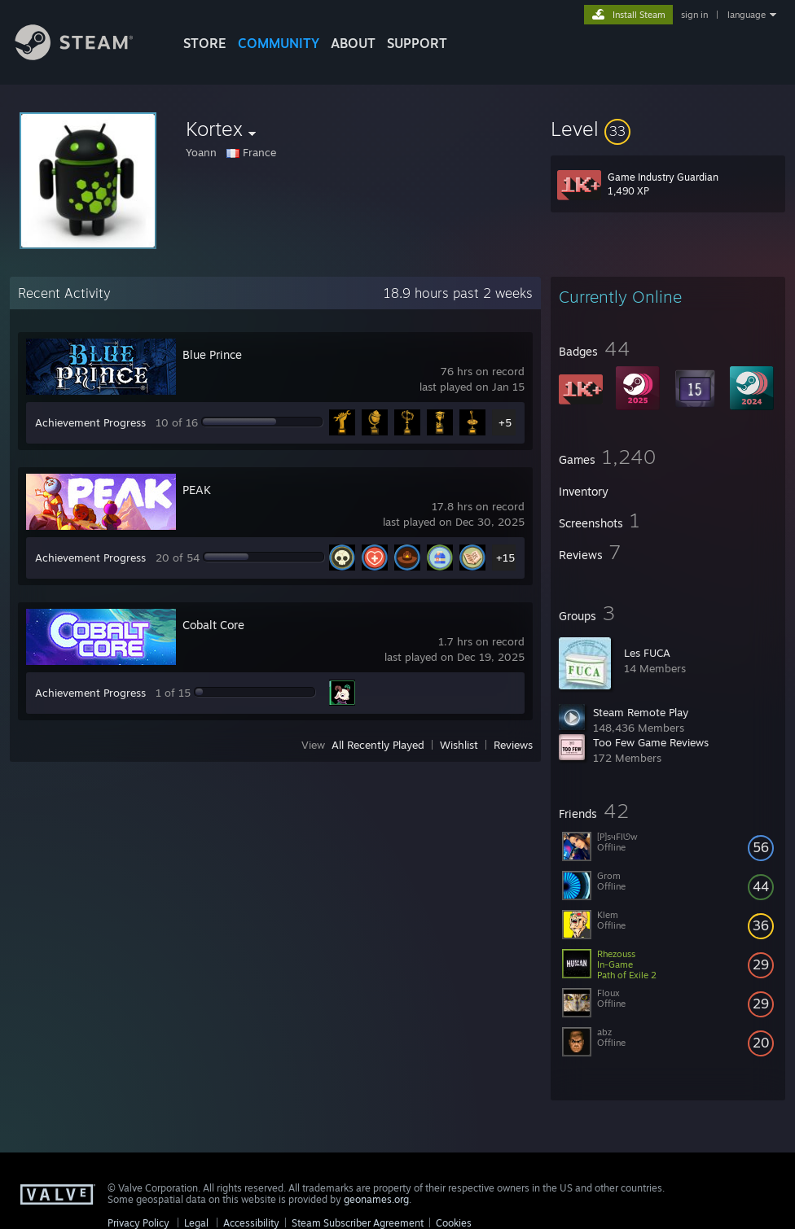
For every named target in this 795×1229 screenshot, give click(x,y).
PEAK (196, 489)
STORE (204, 43)
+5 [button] (505, 422)
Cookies (454, 1223)
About (353, 43)
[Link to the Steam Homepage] (86, 56)
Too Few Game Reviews (651, 742)
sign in (694, 14)
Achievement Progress (90, 422)
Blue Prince (212, 354)
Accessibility (251, 1223)
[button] (668, 128)
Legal (196, 1223)
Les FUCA (647, 652)
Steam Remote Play (640, 712)
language (746, 14)
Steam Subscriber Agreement (358, 1223)
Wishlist (459, 744)
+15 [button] (505, 557)
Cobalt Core (213, 625)
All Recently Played (378, 744)
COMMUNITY (278, 43)
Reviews (513, 744)
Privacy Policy (138, 1223)
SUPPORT (417, 43)
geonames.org (376, 1199)
